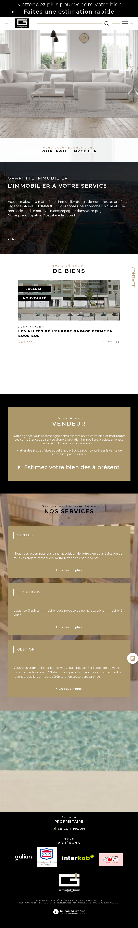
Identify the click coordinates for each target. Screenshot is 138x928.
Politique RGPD (101, 903)
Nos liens (86, 903)
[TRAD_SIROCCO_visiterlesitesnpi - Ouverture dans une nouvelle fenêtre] (47, 857)
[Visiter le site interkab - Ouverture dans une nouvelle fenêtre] (78, 857)
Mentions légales (61, 903)
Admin (76, 903)
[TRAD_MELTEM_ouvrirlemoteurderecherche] (106, 23)
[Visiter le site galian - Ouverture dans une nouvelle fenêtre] (23, 857)
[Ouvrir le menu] (125, 23)
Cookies (114, 903)
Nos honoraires (27, 903)
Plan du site (44, 903)
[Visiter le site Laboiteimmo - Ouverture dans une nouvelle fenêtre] (69, 915)
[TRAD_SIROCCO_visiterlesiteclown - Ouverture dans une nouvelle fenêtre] (111, 859)
